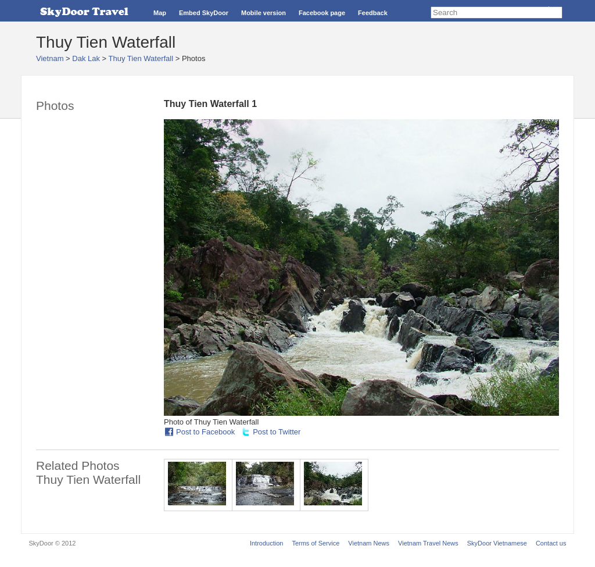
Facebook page (322, 12)
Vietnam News (368, 543)
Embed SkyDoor (203, 12)
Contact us (551, 543)
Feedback (373, 12)
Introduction (266, 543)
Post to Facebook (205, 431)
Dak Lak (86, 58)
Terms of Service (315, 543)
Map (159, 12)
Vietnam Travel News (428, 543)
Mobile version (263, 12)
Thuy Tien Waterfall (141, 58)
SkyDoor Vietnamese (497, 543)
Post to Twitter (276, 431)
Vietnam (49, 58)
